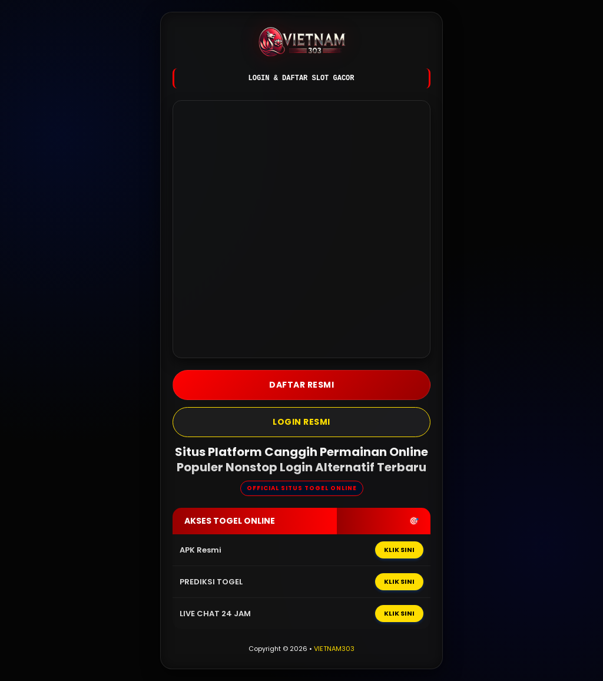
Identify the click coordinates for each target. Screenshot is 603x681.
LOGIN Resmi (301, 422)
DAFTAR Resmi (301, 385)
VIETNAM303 (334, 648)
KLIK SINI (399, 549)
